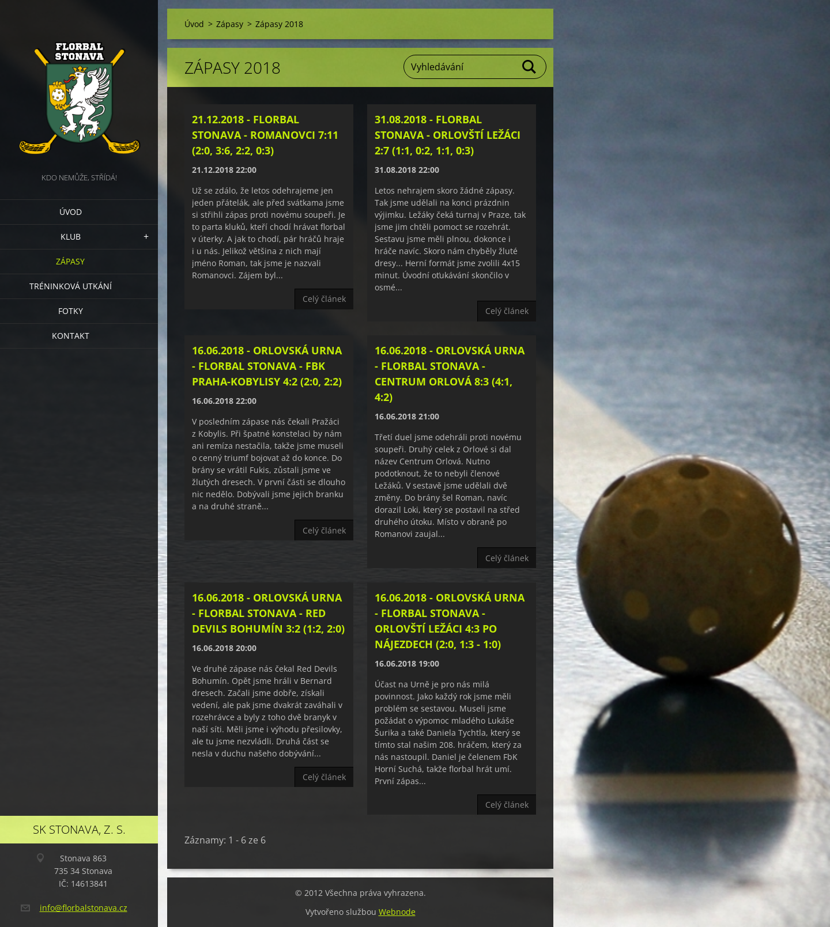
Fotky (70, 310)
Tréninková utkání (70, 286)
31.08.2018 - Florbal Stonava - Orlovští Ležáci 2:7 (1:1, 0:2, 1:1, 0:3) (447, 134)
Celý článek (324, 298)
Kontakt (70, 335)
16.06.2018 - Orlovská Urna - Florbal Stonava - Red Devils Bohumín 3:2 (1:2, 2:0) (268, 613)
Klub (71, 236)
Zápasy (70, 261)
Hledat (529, 66)
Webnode (397, 911)
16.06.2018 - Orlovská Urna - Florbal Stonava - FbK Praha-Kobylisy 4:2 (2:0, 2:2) (267, 365)
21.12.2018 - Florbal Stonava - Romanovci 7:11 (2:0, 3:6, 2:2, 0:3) (265, 134)
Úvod (70, 211)
